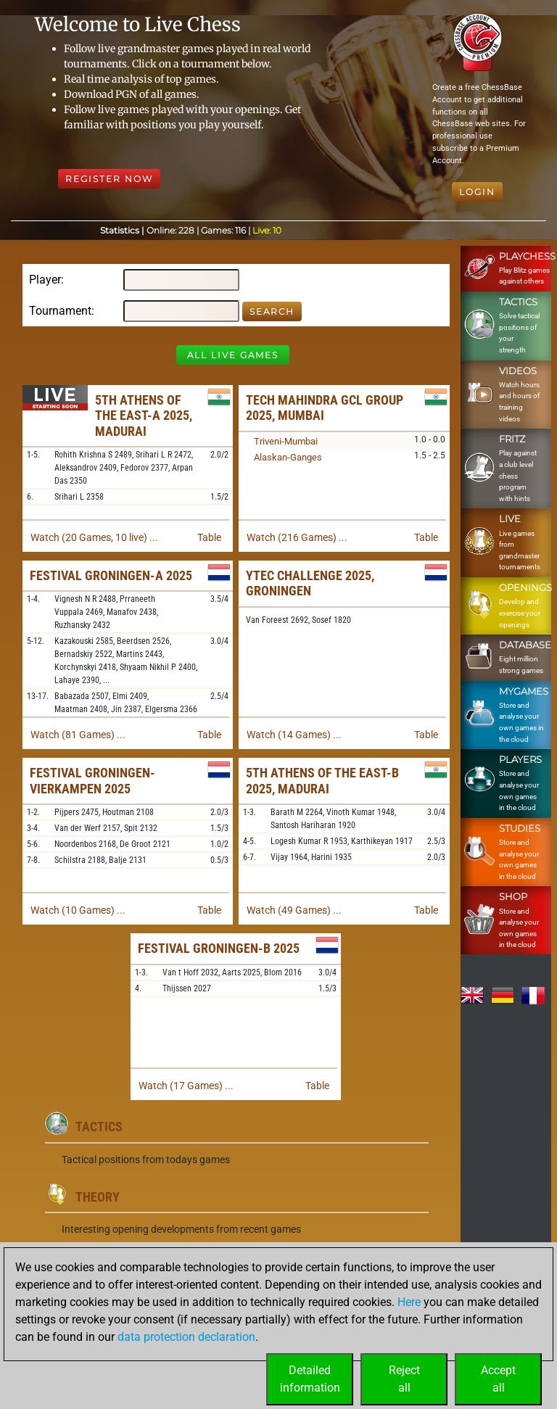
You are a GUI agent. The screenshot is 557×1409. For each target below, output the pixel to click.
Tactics (99, 1126)
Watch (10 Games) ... (77, 910)
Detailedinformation (310, 1378)
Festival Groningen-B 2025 (219, 948)
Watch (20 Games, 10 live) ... (94, 537)
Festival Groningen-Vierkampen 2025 (92, 780)
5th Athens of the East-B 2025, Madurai (322, 780)
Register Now (109, 178)
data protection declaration (186, 1337)
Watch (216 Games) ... (297, 537)
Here (409, 1302)
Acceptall (498, 1378)
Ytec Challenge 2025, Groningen (310, 583)
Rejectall (404, 1378)
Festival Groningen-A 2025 (111, 575)
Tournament (60, 311)
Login (477, 191)
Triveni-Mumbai (286, 441)
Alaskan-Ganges (288, 457)
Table (209, 537)
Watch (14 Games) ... (294, 734)
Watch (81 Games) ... (77, 734)
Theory (97, 1197)
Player (45, 279)
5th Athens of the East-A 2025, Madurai (143, 415)
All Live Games (232, 355)
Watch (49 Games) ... (294, 910)
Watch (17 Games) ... (186, 1085)
